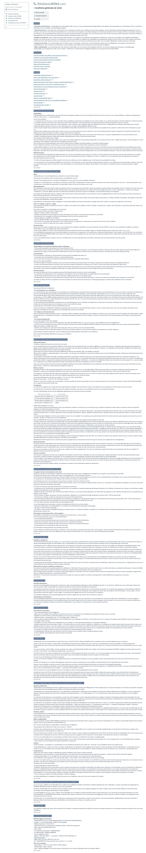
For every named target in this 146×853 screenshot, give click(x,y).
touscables (51, 3)
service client (126, 230)
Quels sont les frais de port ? (42, 64)
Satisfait (10, 18)
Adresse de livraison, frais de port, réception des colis (49, 84)
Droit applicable (38, 102)
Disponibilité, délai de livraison (42, 75)
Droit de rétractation (39, 89)
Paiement (11, 14)
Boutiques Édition (78, 26)
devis (47, 322)
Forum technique (13, 9)
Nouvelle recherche (41, 16)
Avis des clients (38, 96)
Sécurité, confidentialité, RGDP (42, 98)
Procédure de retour (39, 93)
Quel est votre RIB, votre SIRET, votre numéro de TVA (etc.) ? (51, 55)
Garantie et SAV (38, 91)
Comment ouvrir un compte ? (42, 66)
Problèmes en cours (13, 23)
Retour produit (40, 12)
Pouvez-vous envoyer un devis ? (43, 62)
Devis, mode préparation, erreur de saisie (45, 77)
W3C (6, 27)
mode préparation (74, 180)
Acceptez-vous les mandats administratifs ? (46, 57)
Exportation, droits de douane (42, 80)
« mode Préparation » (90, 322)
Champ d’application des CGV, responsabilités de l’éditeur (50, 100)
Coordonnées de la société (41, 105)
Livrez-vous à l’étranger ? (41, 68)
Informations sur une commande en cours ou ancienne (49, 86)
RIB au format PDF (39, 837)
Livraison (10, 16)
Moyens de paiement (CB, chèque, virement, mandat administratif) (53, 82)
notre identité (61, 334)
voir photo (63, 822)
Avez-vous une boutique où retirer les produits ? (47, 60)
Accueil (38, 19)
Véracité (10, 20)
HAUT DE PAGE (37, 107)
